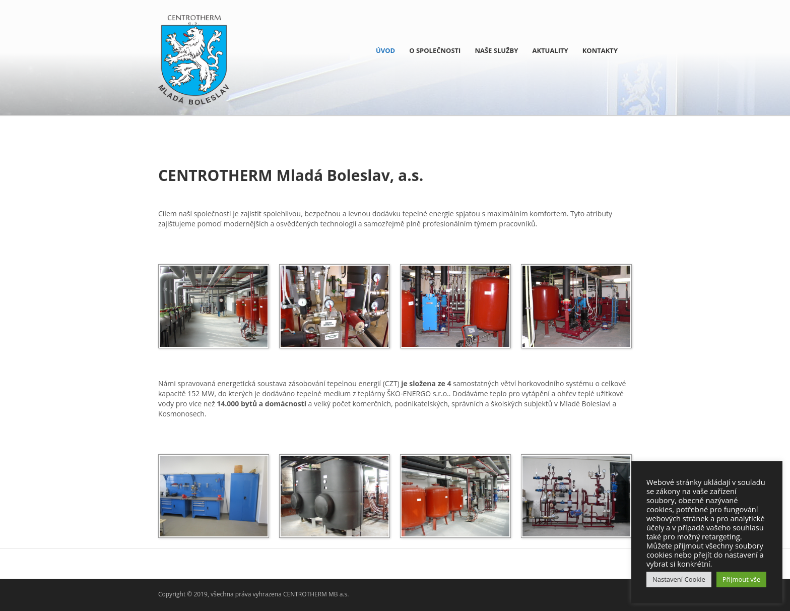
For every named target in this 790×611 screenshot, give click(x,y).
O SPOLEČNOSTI (434, 50)
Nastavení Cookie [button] (678, 579)
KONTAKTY (600, 50)
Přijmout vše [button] (741, 579)
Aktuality (550, 50)
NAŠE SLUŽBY (496, 50)
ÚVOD (385, 50)
